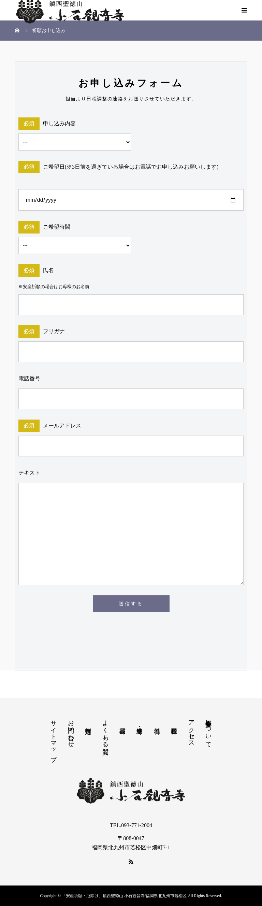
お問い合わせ (71, 730)
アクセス (191, 730)
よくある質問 (105, 730)
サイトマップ (53, 737)
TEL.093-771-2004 (131, 825)
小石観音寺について (208, 730)
